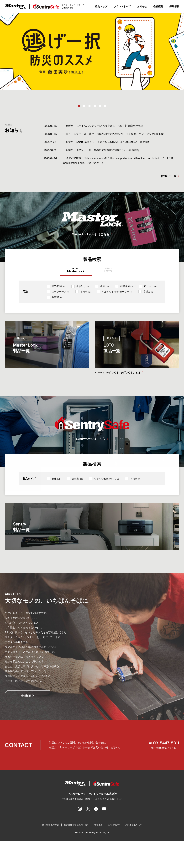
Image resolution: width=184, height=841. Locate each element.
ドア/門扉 (58, 286)
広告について (114, 825)
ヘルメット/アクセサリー (117, 291)
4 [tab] (95, 106)
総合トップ (101, 6)
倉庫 (104, 286)
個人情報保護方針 (50, 825)
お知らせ (142, 6)
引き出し (82, 286)
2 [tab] (84, 106)
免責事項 (98, 825)
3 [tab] (89, 106)
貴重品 (148, 291)
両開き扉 (126, 286)
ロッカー (150, 286)
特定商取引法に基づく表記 (76, 825)
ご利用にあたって (133, 825)
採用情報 (174, 6)
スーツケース (60, 291)
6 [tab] (105, 106)
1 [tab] (79, 106)
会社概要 (158, 6)
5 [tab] (100, 106)
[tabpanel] (92, 51)
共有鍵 (57, 297)
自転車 (85, 291)
